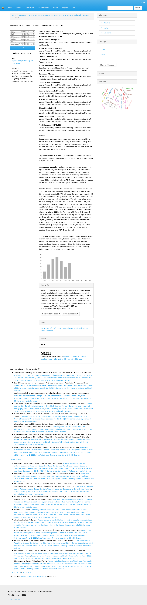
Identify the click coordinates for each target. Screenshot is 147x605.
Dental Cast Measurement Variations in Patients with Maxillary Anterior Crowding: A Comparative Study (53, 439)
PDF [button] (22, 47)
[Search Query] (120, 8)
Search (137, 7)
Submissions (29, 7)
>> (32, 572)
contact (55, 7)
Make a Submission (107, 65)
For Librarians (106, 32)
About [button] (18, 7)
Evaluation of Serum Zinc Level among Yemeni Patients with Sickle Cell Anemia (52, 416)
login (73, 7)
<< (11, 572)
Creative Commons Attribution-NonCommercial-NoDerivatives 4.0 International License (63, 357)
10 (28, 572)
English (103, 54)
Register (65, 7)
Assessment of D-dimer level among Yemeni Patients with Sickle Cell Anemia (43, 385)
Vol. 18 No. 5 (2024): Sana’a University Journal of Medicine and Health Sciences (59, 15)
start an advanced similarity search (33, 576)
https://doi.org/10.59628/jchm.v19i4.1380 (22, 62)
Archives (22, 15)
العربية (103, 49)
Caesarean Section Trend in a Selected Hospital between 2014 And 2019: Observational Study (52, 542)
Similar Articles (15, 459)
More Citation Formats (51, 313)
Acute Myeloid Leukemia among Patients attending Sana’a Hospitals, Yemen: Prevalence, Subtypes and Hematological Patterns (53, 488)
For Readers (105, 22)
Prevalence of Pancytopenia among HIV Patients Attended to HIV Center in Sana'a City (47, 395)
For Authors (105, 28)
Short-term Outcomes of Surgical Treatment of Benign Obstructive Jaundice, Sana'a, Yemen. (51, 475)
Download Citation (70, 313)
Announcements (43, 7)
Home (143, 2)
